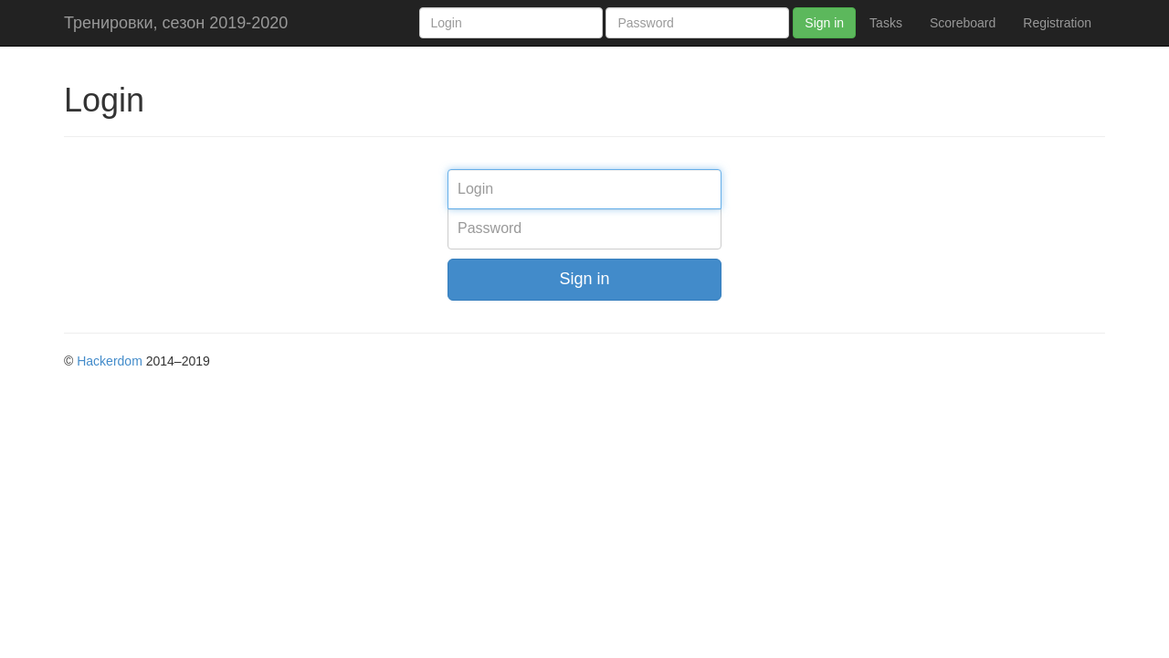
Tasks (885, 23)
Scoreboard (962, 23)
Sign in (824, 23)
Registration (1057, 23)
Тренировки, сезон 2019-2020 (176, 23)
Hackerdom (109, 361)
